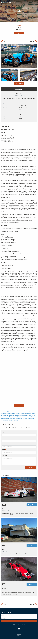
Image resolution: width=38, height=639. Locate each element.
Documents (19, 29)
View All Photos (19, 83)
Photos (19, 27)
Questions (4, 455)
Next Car (33, 41)
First (3, 432)
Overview (19, 25)
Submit (30, 467)
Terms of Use (19, 634)
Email (3, 443)
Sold (3, 41)
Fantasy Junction (7, 2)
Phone (3, 449)
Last (3, 438)
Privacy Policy (19, 635)
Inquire (19, 33)
